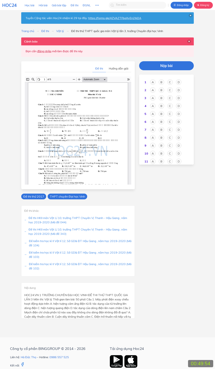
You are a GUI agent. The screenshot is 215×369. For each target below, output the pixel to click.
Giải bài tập (59, 5)
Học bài (29, 5)
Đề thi (74, 5)
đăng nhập (44, 51)
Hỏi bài (43, 5)
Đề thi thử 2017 (33, 196)
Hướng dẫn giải (118, 68)
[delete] (189, 41)
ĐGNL (87, 5)
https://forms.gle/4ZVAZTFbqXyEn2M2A (114, 18)
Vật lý (60, 31)
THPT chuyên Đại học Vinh (67, 196)
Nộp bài (166, 66)
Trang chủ (27, 31)
